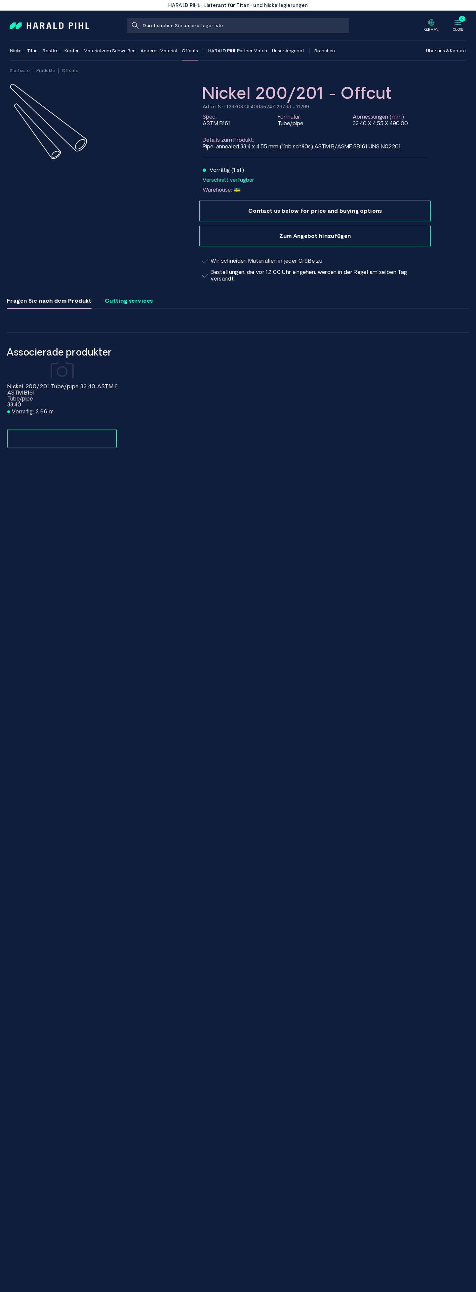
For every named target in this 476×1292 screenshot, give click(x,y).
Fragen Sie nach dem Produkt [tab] (49, 301)
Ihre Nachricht (315, 462)
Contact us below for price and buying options (315, 211)
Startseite (19, 70)
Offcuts (70, 70)
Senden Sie (228, 546)
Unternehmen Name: (315, 382)
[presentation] (253, 518)
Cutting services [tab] (129, 301)
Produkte (45, 70)
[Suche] (134, 25)
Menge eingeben (315, 409)
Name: (315, 328)
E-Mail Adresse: (315, 355)
